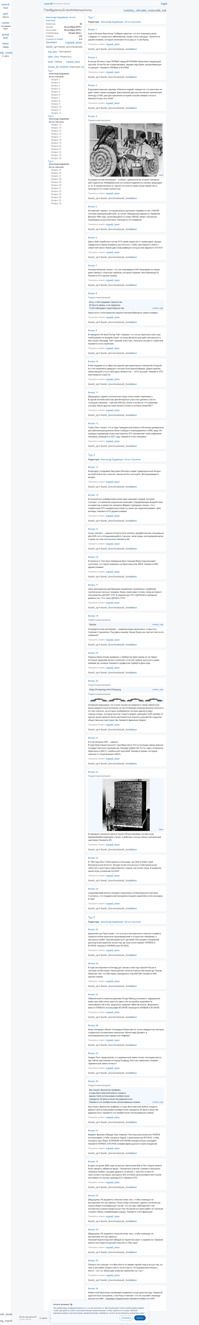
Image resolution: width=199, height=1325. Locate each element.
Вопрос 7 (92, 265)
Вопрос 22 (93, 771)
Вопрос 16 (93, 557)
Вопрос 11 (93, 392)
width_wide (146, 10)
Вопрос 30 (93, 1081)
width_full (160, 10)
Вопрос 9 (92, 330)
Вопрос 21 (93, 737)
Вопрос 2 (92, 57)
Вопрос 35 (93, 1260)
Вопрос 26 (93, 963)
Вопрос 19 (93, 653)
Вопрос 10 (93, 361)
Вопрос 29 (93, 1053)
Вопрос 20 (93, 680)
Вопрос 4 (92, 116)
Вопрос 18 (93, 615)
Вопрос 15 (93, 529)
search (48, 3)
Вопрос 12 (93, 423)
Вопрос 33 (93, 1195)
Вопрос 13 (93, 467)
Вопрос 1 (92, 29)
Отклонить (126, 1318)
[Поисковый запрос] (104, 3)
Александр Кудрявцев (57, 17)
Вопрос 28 (93, 1025)
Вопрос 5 (92, 206)
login (164, 3)
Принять (140, 1318)
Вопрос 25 (93, 929)
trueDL (60, 39)
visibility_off (131, 10)
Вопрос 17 (93, 584)
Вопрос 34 (93, 1229)
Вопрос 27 (93, 994)
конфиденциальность (77, 1308)
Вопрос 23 (93, 857)
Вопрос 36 (93, 1288)
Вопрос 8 (92, 293)
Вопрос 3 (92, 85)
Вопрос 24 (93, 888)
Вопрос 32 (93, 1161)
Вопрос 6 (92, 237)
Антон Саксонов (132, 21)
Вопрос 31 (93, 1130)
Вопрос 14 (93, 495)
